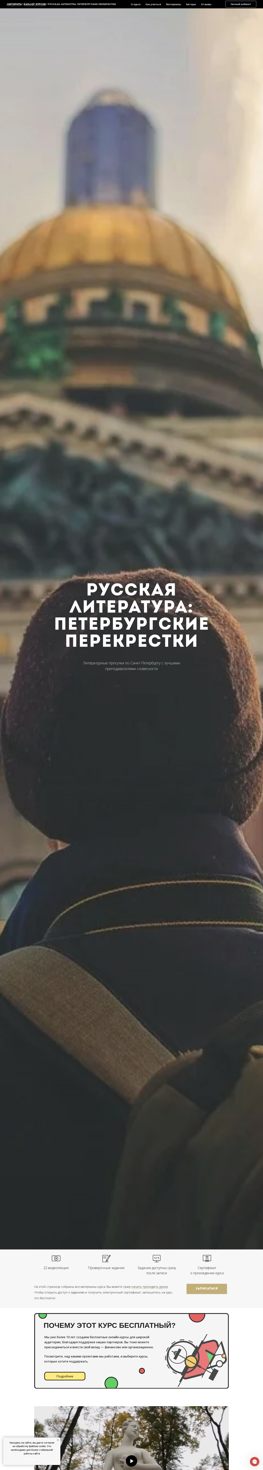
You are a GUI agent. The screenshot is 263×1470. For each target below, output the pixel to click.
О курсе (136, 4)
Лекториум (14, 4)
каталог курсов (35, 4)
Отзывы (206, 4)
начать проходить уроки (150, 1287)
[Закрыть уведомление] (58, 1440)
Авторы (191, 4)
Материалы (173, 4)
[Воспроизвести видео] (131, 1460)
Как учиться (153, 4)
